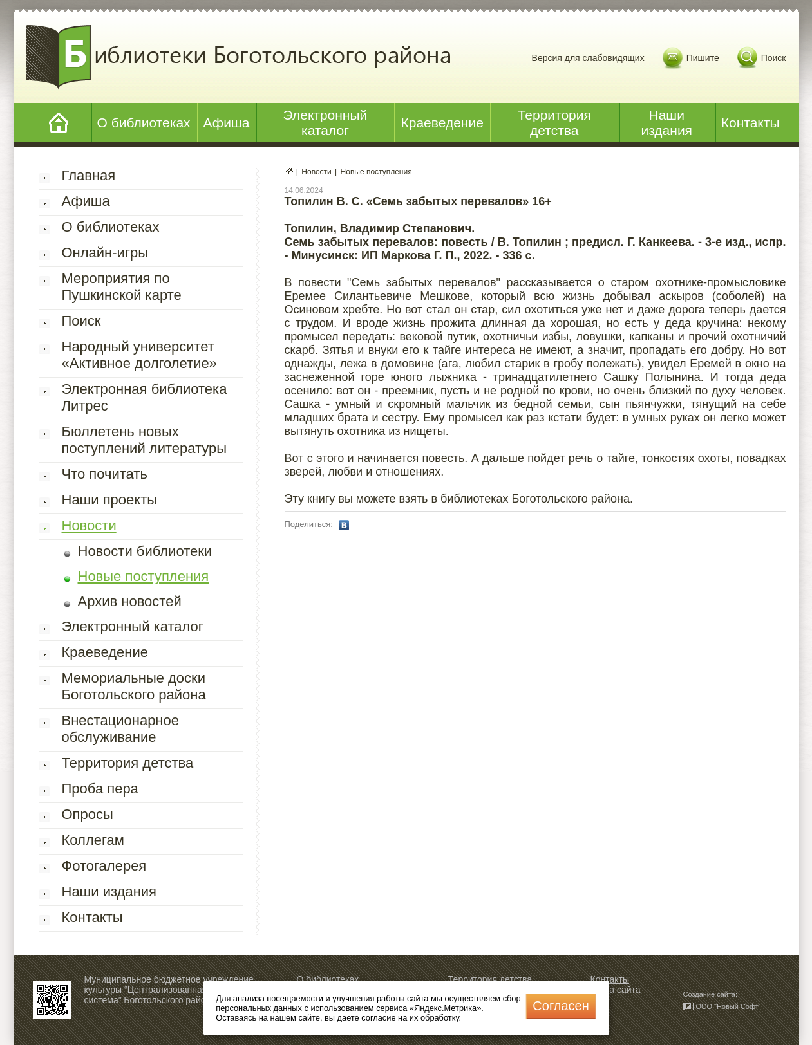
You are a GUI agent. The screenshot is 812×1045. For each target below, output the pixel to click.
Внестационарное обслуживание (121, 728)
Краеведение (442, 122)
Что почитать (104, 474)
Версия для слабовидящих (588, 58)
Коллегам (93, 840)
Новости (89, 525)
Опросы (87, 814)
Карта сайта (615, 990)
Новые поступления (143, 576)
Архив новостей (130, 601)
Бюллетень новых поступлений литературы (144, 439)
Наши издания (666, 122)
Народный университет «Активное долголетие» (139, 354)
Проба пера (100, 789)
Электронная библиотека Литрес (144, 397)
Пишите (702, 58)
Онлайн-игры (105, 253)
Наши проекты (110, 500)
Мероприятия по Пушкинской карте (122, 286)
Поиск (773, 58)
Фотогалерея (104, 866)
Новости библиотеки (145, 551)
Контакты (750, 122)
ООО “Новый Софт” (728, 1006)
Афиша (226, 122)
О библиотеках (144, 122)
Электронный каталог (325, 122)
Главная (89, 175)
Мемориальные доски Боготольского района (134, 686)
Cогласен (561, 1006)
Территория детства (554, 122)
